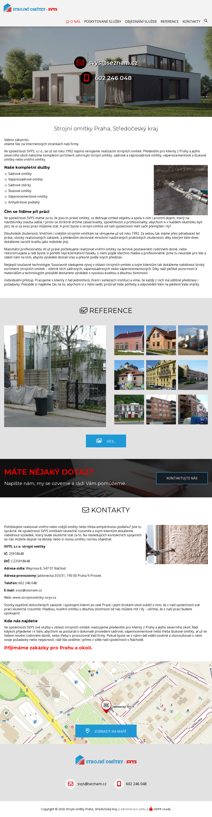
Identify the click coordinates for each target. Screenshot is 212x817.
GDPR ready (162, 809)
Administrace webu (133, 809)
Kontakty (191, 21)
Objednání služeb (141, 21)
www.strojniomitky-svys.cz (34, 597)
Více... (111, 441)
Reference (170, 21)
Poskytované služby (102, 21)
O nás (75, 21)
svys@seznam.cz (113, 62)
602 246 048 (113, 77)
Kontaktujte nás (182, 478)
